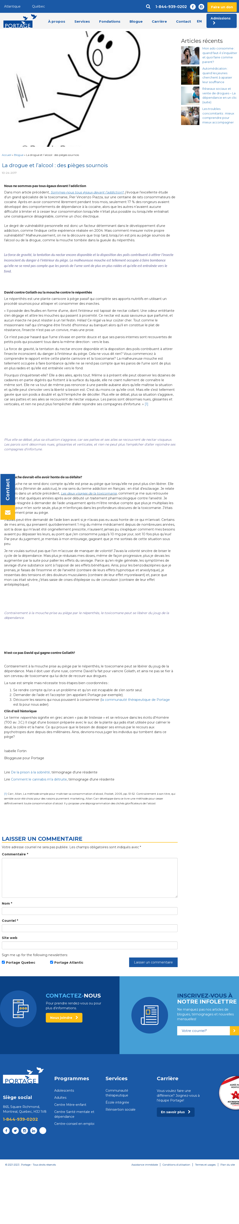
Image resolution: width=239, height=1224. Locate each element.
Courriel (10, 921)
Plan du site (227, 1164)
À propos (56, 21)
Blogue (136, 21)
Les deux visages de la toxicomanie (89, 493)
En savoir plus (175, 1112)
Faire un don (222, 7)
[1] (146, 404)
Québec (38, 6)
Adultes (60, 1098)
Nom (7, 903)
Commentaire (15, 854)
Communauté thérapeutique (117, 1092)
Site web (9, 938)
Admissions (221, 20)
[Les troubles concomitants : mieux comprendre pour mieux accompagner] (190, 116)
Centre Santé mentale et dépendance (74, 1114)
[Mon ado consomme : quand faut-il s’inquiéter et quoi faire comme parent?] (190, 55)
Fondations (109, 21)
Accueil (6, 155)
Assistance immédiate (144, 1164)
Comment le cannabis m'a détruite (39, 779)
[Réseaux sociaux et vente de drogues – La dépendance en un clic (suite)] (190, 96)
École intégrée (117, 1102)
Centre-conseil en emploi (74, 1124)
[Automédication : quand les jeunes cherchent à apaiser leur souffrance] (190, 75)
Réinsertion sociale (121, 1109)
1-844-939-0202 (171, 7)
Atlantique (12, 6)
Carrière (159, 21)
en (199, 21)
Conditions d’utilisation (176, 1164)
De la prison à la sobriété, (31, 772)
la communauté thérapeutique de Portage (135, 700)
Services (82, 21)
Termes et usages (205, 1164)
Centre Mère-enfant (70, 1105)
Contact (183, 21)
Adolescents (64, 1090)
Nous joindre (64, 1018)
